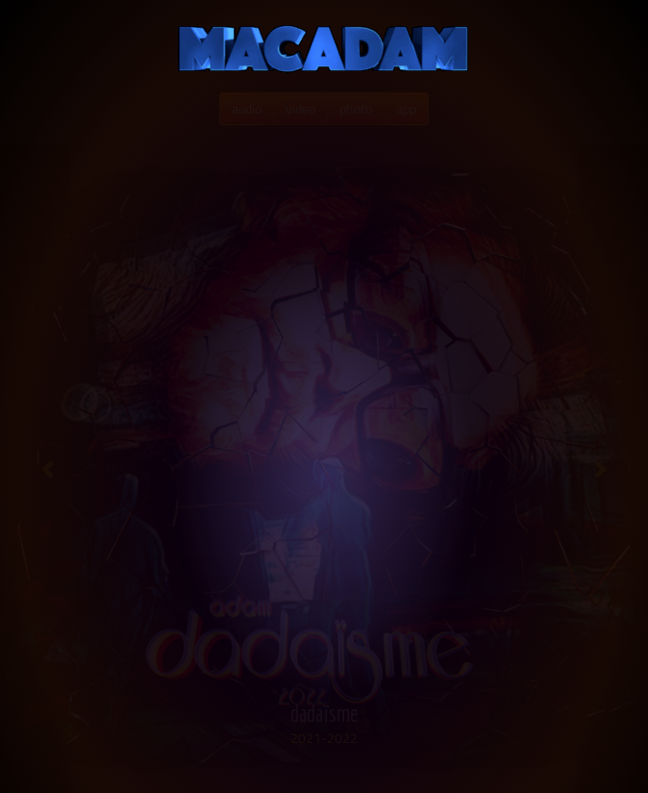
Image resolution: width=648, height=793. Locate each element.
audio (247, 108)
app (406, 108)
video (300, 108)
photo (355, 108)
